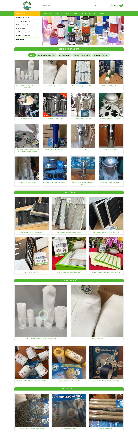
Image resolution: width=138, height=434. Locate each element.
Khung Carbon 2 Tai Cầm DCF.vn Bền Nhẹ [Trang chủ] (32, 232)
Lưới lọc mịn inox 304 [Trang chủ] (106, 428)
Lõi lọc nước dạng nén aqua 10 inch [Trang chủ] (82, 86)
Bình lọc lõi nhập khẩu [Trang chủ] (101, 55)
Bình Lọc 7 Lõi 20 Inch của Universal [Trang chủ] (111, 182)
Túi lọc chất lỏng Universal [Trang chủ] (46, 55)
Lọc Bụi (68, 13)
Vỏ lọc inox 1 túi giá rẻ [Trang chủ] (110, 149)
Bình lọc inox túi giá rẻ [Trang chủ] (27, 118)
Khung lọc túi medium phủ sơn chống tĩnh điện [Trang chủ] (106, 272)
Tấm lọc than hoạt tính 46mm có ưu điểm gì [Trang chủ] (106, 232)
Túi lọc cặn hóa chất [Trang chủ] (55, 86)
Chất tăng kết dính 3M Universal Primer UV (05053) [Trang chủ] (32, 380)
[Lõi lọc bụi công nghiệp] (27, 25)
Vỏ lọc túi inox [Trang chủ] (83, 149)
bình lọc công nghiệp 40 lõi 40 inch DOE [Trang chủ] (55, 182)
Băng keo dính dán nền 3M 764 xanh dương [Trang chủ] (106, 380)
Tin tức (83, 13)
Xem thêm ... (20, 39)
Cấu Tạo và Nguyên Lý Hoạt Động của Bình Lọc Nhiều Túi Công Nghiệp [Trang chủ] (27, 150)
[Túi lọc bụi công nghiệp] (27, 21)
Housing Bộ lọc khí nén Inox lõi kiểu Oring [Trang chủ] (82, 183)
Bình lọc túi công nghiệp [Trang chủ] (82, 55)
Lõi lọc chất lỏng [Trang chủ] (64, 55)
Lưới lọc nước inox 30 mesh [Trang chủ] (69, 428)
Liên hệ (101, 13)
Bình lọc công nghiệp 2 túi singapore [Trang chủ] (110, 118)
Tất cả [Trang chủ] (32, 55)
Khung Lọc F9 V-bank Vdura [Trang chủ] (32, 272)
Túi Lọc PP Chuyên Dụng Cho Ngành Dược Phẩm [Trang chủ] (27, 86)
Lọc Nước (58, 13)
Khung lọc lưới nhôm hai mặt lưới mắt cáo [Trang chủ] (69, 232)
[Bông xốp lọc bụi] (27, 28)
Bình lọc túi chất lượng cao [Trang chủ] (83, 118)
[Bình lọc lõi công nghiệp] (27, 35)
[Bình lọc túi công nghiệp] (27, 32)
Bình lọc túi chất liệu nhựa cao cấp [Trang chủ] (55, 149)
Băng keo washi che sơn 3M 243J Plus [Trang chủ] (69, 380)
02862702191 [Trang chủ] (114, 6)
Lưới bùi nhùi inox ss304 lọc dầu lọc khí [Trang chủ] (32, 428)
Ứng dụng (92, 13)
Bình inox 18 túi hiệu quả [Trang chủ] (55, 118)
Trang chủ (47, 13)
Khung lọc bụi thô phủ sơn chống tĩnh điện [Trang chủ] (69, 272)
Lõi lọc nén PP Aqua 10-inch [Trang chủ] (110, 86)
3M (75, 13)
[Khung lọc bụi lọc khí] (27, 17)
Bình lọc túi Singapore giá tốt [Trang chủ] (27, 182)
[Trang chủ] (27, 5)
